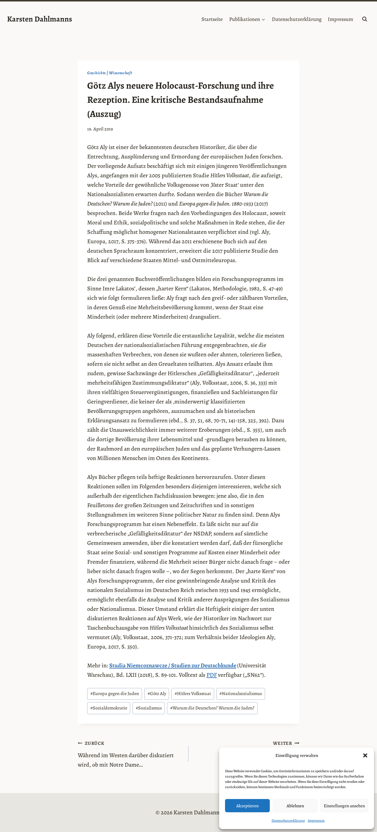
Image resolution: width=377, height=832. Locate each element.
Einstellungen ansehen (344, 806)
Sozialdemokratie (108, 708)
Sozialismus (149, 708)
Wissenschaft (120, 73)
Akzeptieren (247, 806)
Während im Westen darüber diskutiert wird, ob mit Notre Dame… (130, 753)
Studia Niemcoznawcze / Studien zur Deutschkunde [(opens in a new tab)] (172, 665)
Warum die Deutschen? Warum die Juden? (212, 708)
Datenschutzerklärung (288, 820)
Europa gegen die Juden (114, 693)
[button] (365, 755)
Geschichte (96, 73)
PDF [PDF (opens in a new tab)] (211, 675)
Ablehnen (295, 806)
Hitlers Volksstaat (193, 693)
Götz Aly (157, 693)
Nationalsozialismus (240, 693)
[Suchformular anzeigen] (364, 19)
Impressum (316, 820)
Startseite (212, 19)
